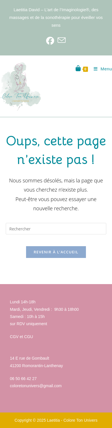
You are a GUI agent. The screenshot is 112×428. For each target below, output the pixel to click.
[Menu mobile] (100, 68)
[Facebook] (50, 40)
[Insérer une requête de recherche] (56, 228)
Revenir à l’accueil (56, 252)
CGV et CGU (21, 336)
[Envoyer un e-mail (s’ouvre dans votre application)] (61, 40)
